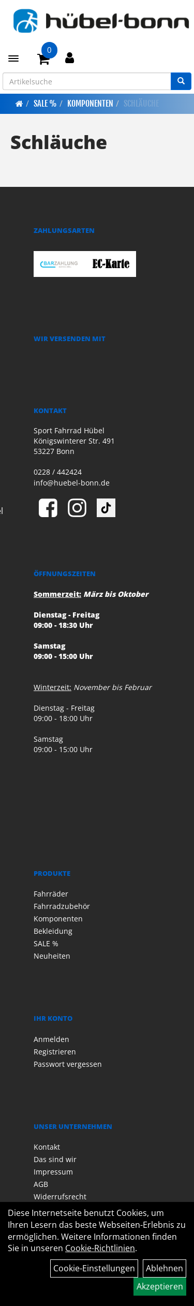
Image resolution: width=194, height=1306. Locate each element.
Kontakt (47, 1147)
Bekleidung (53, 931)
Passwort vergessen (68, 1064)
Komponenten (90, 103)
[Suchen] (181, 81)
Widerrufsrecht (60, 1196)
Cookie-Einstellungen (94, 1268)
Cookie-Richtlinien (100, 1248)
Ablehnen (164, 1268)
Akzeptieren (160, 1286)
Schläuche (141, 103)
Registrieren (55, 1051)
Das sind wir (55, 1159)
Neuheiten (52, 956)
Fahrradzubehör (62, 906)
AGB (41, 1184)
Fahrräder (51, 894)
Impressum (53, 1172)
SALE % (45, 103)
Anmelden (51, 1039)
